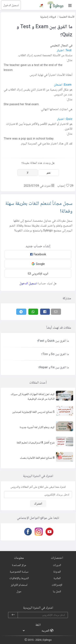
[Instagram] (38, 532)
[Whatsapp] (33, 312)
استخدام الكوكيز (19, 584)
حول (18, 591)
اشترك (38, 503)
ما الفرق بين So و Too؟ (55, 354)
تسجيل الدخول (11, 5)
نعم (49, 172)
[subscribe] (13, 615)
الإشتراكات (57, 584)
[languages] (36, 630)
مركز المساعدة (19, 565)
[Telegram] (21, 312)
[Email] (56, 312)
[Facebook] (45, 312)
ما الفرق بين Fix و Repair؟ (53, 367)
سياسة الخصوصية (19, 571)
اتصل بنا (57, 591)
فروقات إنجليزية (48, 16)
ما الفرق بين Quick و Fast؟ (53, 341)
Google (38, 264)
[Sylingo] (55, 5)
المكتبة (57, 578)
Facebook (38, 254)
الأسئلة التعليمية (66, 16)
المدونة (57, 571)
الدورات (57, 565)
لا (27, 172)
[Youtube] (48, 532)
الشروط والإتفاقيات (19, 578)
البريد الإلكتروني (38, 273)
